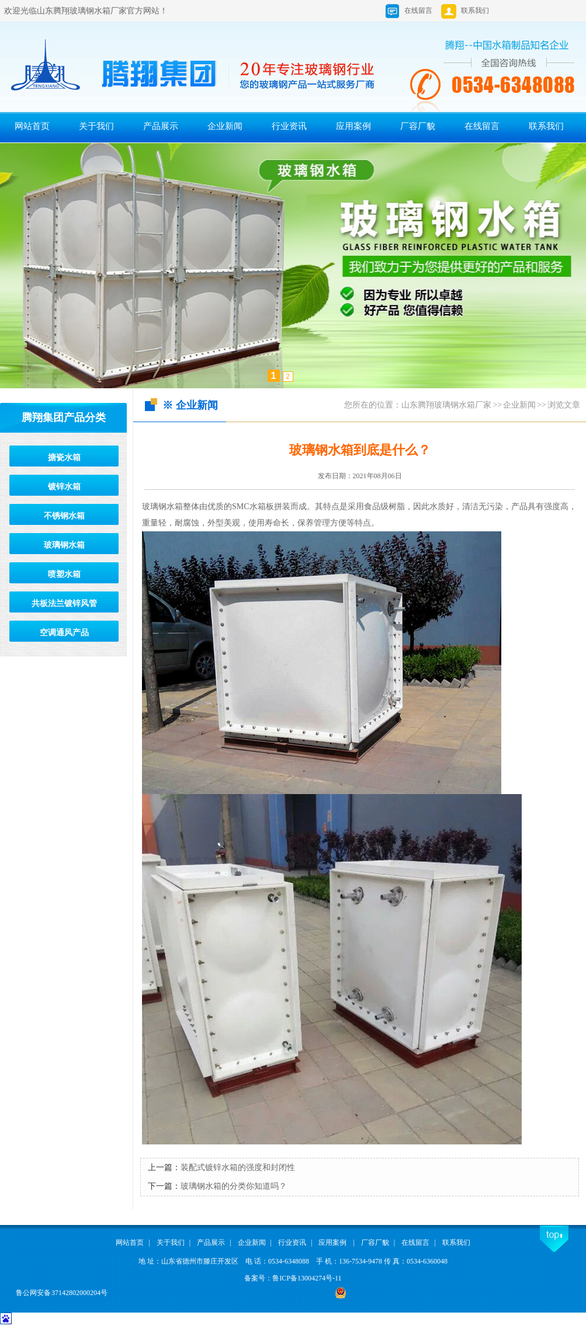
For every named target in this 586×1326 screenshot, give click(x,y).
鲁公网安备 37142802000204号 (62, 1293)
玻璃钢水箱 (64, 545)
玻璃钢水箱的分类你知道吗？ (234, 1186)
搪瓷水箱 (64, 457)
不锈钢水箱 (64, 515)
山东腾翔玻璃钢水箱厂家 (446, 405)
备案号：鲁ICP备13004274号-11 (292, 1278)
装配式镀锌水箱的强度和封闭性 (238, 1167)
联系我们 (464, 10)
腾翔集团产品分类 (64, 417)
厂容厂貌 (417, 126)
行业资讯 (289, 126)
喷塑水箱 (64, 574)
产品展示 (160, 126)
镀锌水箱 (64, 486)
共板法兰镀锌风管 (64, 603)
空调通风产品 (64, 632)
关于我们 (96, 126)
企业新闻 (224, 126)
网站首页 (32, 126)
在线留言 (418, 10)
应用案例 (353, 126)
